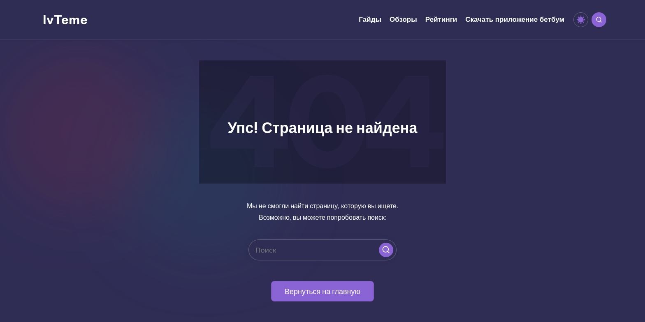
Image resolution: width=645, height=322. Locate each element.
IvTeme (65, 20)
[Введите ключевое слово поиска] (322, 249)
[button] (386, 250)
